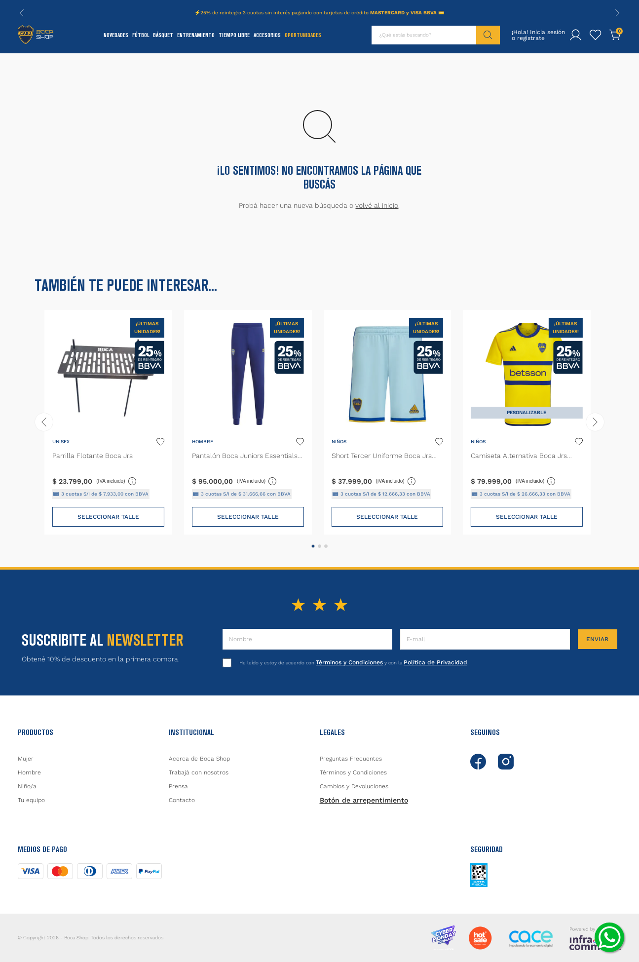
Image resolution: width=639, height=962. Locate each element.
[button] (313, 546)
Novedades (116, 35)
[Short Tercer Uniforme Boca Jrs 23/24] (387, 422)
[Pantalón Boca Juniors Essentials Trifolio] (248, 422)
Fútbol (140, 35)
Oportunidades (303, 35)
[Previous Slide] (22, 13)
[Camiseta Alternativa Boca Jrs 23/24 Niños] (527, 422)
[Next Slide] (617, 13)
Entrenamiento (196, 35)
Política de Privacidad (435, 662)
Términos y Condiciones (349, 662)
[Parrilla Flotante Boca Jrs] (108, 422)
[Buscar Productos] (488, 35)
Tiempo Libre (234, 35)
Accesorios (267, 35)
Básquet (163, 35)
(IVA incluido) (116, 480)
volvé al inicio (376, 205)
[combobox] (436, 35)
